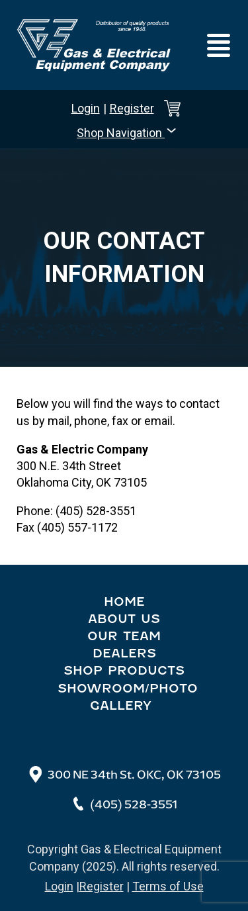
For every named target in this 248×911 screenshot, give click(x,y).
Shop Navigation (127, 132)
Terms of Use (168, 886)
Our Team (124, 636)
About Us (124, 619)
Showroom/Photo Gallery (128, 697)
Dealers (124, 653)
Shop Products (124, 670)
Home (124, 602)
